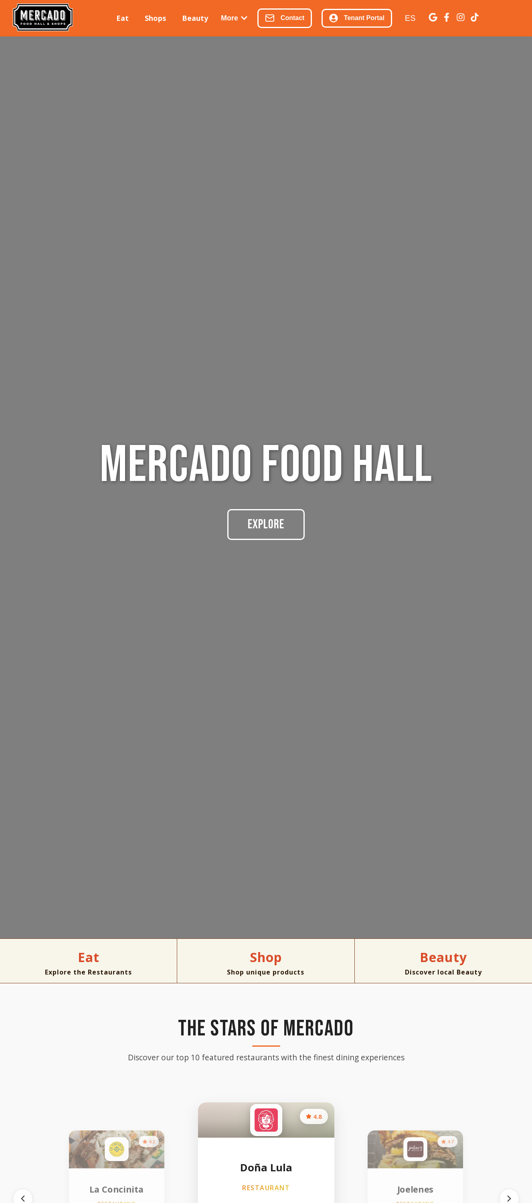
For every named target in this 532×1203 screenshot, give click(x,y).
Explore (266, 524)
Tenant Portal (356, 18)
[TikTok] (474, 18)
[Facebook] (446, 18)
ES (410, 18)
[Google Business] (433, 18)
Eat (122, 18)
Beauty (195, 18)
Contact (284, 18)
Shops (155, 18)
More (234, 18)
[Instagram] (460, 18)
